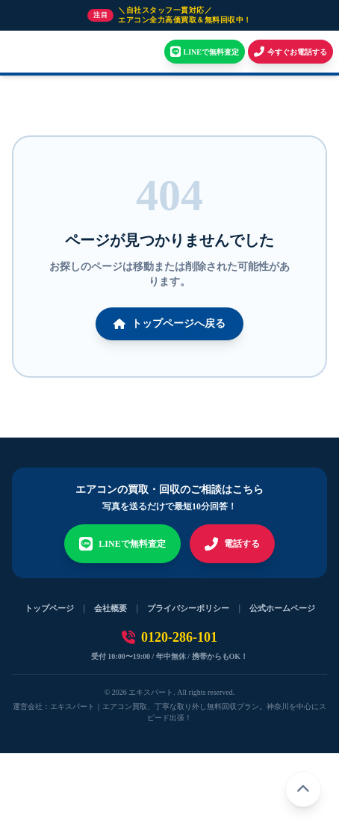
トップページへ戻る (169, 323)
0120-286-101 (169, 637)
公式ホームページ (282, 608)
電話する (232, 543)
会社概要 (110, 608)
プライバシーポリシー (188, 608)
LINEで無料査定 (122, 543)
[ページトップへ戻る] (303, 789)
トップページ (49, 608)
